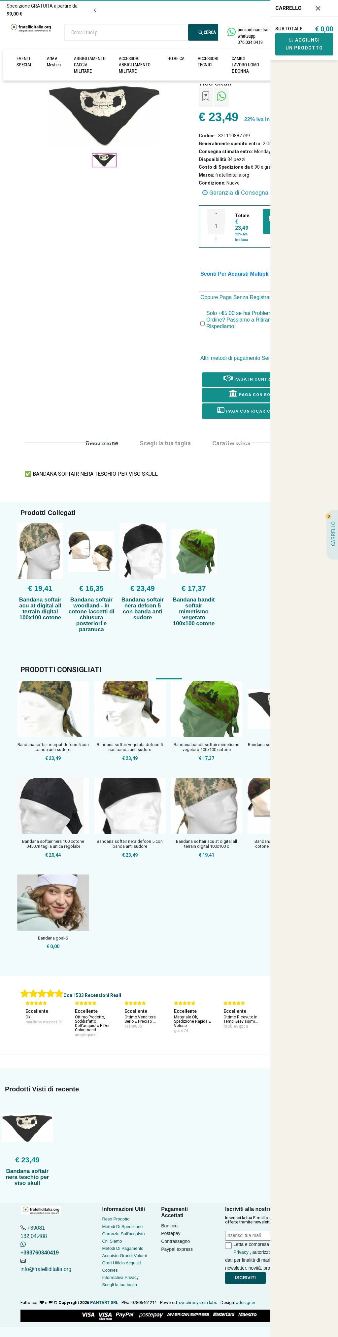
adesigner (245, 1302)
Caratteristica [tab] (231, 443)
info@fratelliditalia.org (45, 1269)
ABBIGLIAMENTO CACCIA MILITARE (90, 64)
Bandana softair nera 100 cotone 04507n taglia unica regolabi (53, 844)
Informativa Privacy (120, 1277)
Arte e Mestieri (54, 61)
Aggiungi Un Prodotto (304, 44)
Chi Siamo (112, 1241)
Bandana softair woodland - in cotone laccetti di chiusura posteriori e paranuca (92, 615)
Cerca (207, 32)
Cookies (110, 1270)
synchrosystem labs (198, 1302)
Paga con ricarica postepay (257, 410)
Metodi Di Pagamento (122, 1248)
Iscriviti (245, 1277)
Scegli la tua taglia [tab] (165, 443)
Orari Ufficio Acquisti (121, 1262)
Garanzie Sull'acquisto (123, 1233)
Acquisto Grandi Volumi (124, 1255)
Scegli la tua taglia (119, 1284)
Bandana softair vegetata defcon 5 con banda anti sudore (130, 747)
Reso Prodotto (115, 1219)
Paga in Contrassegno (257, 378)
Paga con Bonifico (257, 393)
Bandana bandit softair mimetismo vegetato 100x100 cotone (194, 612)
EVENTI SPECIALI (25, 61)
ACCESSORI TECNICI (208, 61)
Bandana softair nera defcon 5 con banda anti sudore (142, 609)
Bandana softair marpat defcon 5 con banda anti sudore (53, 747)
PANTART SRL (104, 1302)
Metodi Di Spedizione (122, 1226)
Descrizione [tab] (102, 443)
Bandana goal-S (53, 938)
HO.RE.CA (176, 58)
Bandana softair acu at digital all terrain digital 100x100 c (206, 844)
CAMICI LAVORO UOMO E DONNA (245, 64)
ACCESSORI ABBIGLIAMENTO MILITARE (135, 64)
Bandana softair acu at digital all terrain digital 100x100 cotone (40, 609)
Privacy (241, 1252)
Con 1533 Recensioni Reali (92, 995)
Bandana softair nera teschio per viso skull (27, 1177)
